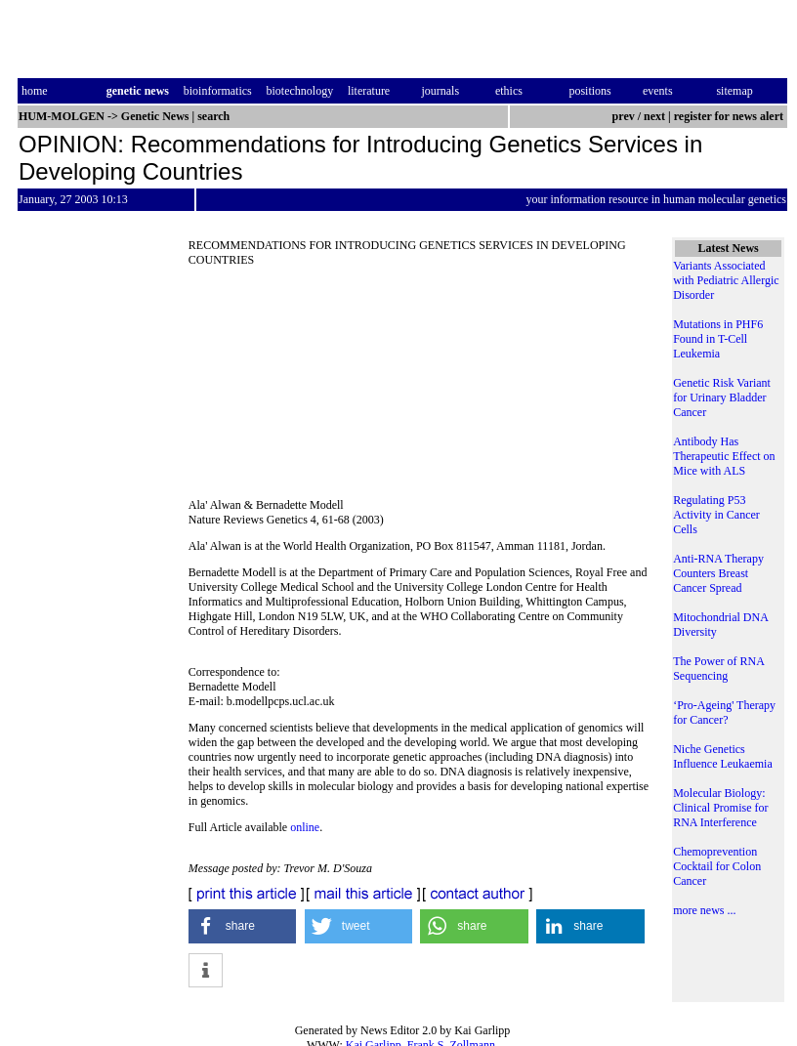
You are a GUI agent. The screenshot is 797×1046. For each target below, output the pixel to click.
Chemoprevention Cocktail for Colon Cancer (717, 866)
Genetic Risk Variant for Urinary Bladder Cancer (722, 397)
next (654, 116)
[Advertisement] (420, 388)
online (304, 827)
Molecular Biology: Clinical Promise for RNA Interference (720, 807)
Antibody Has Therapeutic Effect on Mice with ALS (724, 456)
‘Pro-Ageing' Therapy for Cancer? (724, 712)
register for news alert (730, 116)
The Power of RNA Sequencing (718, 668)
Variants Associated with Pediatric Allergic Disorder (725, 280)
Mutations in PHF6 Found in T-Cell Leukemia (718, 338)
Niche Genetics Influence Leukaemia (723, 756)
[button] (242, 926)
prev (623, 116)
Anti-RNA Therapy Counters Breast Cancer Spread (718, 573)
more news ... (704, 910)
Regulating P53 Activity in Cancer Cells (716, 514)
